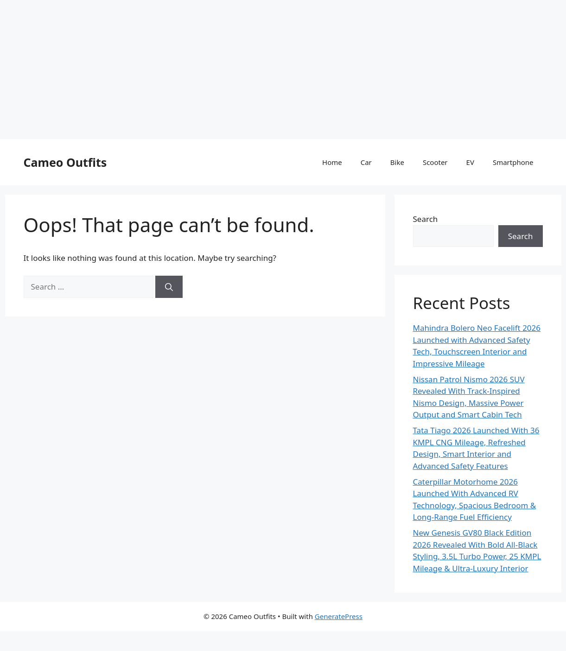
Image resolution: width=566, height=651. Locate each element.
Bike (397, 162)
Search (425, 219)
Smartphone (513, 162)
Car (366, 162)
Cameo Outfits (65, 162)
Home (332, 162)
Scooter (435, 162)
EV (470, 162)
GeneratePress (338, 616)
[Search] (169, 287)
